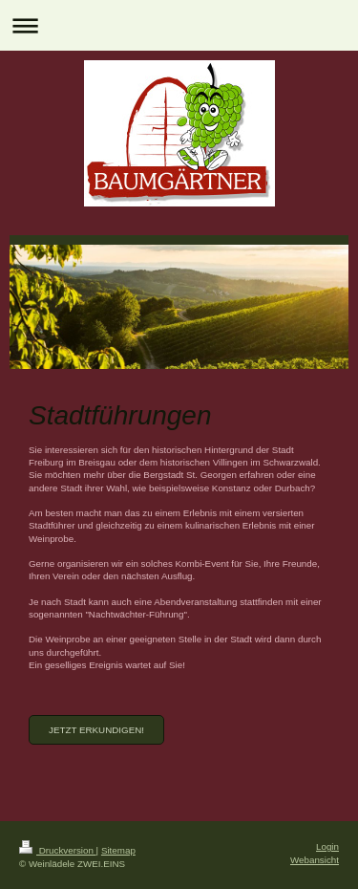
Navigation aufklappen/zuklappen (179, 25)
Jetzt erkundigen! (96, 730)
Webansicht (314, 860)
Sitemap (118, 850)
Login (327, 846)
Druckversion (57, 850)
